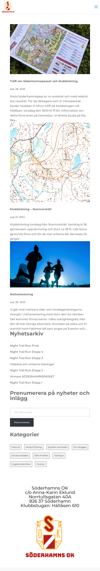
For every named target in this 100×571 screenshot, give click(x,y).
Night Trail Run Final (24, 345)
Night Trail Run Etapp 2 (26, 370)
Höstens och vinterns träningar (32, 364)
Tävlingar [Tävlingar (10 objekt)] (59, 455)
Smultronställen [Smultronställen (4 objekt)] (20, 455)
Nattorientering (21, 294)
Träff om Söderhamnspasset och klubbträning (44, 81)
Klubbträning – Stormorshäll (30, 209)
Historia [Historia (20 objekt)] (16, 447)
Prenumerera (21, 422)
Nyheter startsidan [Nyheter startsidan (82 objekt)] (57, 447)
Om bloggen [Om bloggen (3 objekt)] (80, 447)
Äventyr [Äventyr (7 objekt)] (41, 464)
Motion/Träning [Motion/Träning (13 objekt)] (34, 447)
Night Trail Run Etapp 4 (26, 351)
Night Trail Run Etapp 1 (26, 382)
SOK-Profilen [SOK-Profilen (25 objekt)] (41, 455)
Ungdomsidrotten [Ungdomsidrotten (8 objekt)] (21, 464)
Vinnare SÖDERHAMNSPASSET (32, 376)
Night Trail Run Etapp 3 (26, 358)
